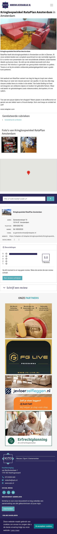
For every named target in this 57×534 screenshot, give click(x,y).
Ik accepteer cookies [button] (44, 526)
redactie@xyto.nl (11, 480)
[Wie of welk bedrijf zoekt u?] (24, 199)
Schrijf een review (14, 287)
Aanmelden (8, 509)
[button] (28, 173)
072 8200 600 (10, 477)
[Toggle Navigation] (51, 5)
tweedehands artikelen (13, 120)
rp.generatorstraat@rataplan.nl (24, 233)
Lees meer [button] (15, 530)
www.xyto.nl (9, 483)
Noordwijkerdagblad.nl (20, 5)
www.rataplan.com (7, 109)
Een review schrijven (12, 278)
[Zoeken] (50, 199)
